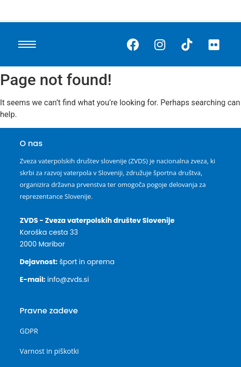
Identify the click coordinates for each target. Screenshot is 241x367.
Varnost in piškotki (49, 351)
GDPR (29, 331)
